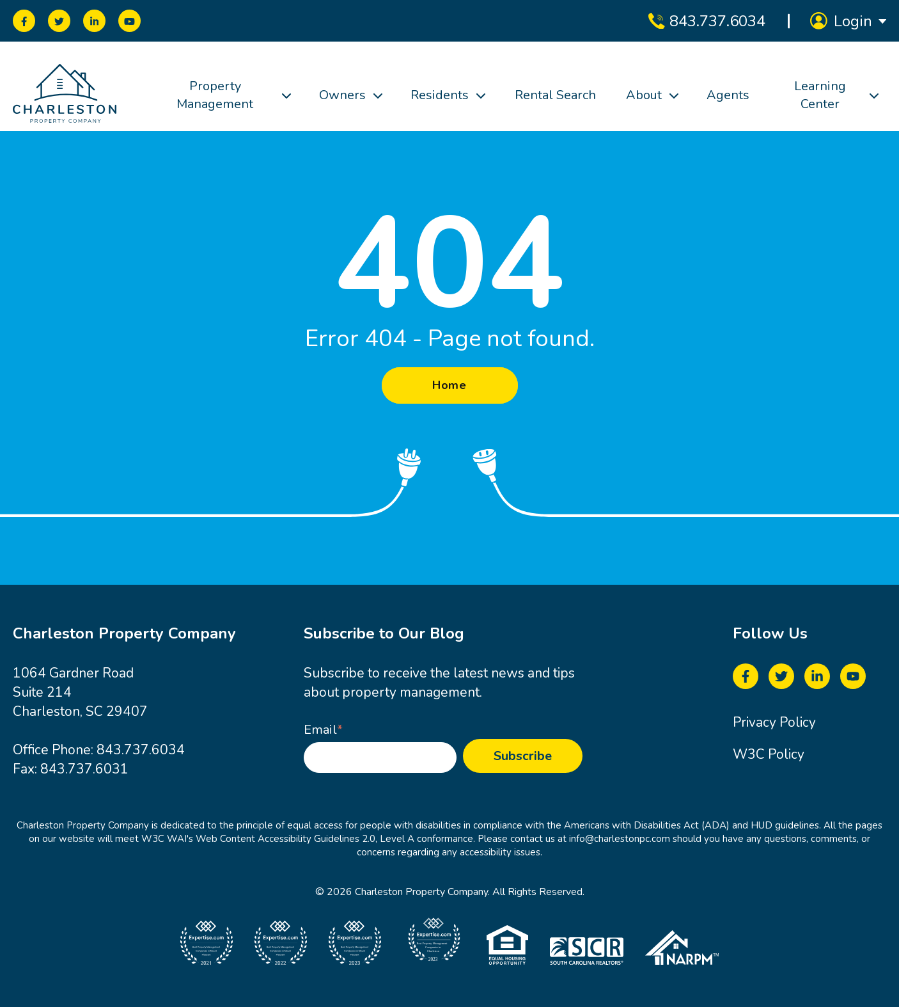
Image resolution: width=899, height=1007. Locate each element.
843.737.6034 (141, 750)
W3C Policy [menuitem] (768, 754)
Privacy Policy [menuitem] (774, 722)
